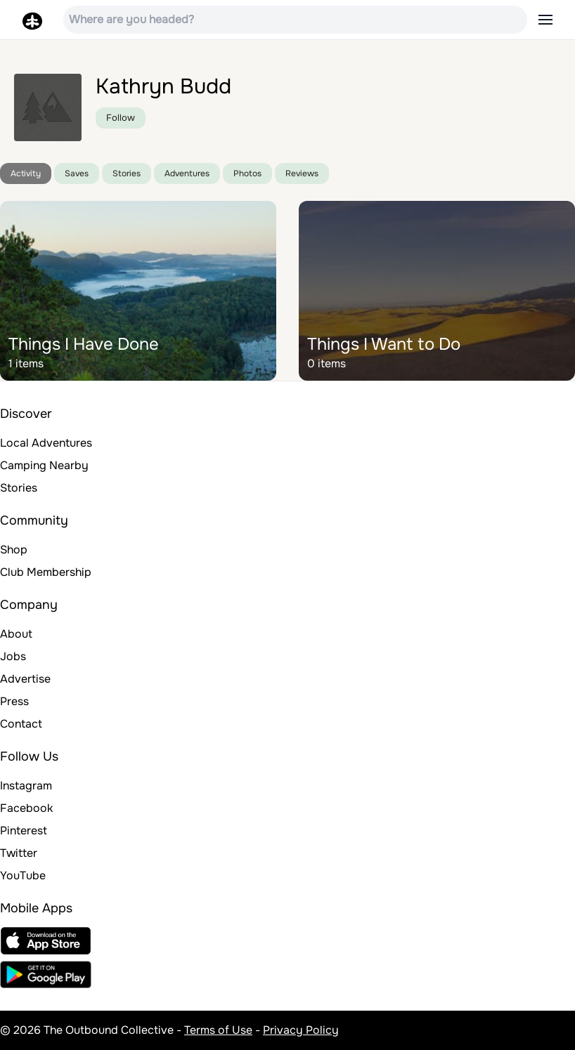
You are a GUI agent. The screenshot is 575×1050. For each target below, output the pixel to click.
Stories (126, 173)
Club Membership (45, 572)
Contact (21, 723)
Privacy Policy (301, 1030)
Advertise (25, 678)
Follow (120, 118)
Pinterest (23, 830)
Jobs (13, 656)
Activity (26, 173)
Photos (247, 173)
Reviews (301, 173)
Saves (77, 173)
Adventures (186, 173)
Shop (13, 549)
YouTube (23, 875)
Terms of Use (218, 1030)
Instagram (26, 785)
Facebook (26, 808)
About (16, 633)
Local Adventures (46, 442)
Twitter (18, 853)
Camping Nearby (44, 465)
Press (14, 701)
